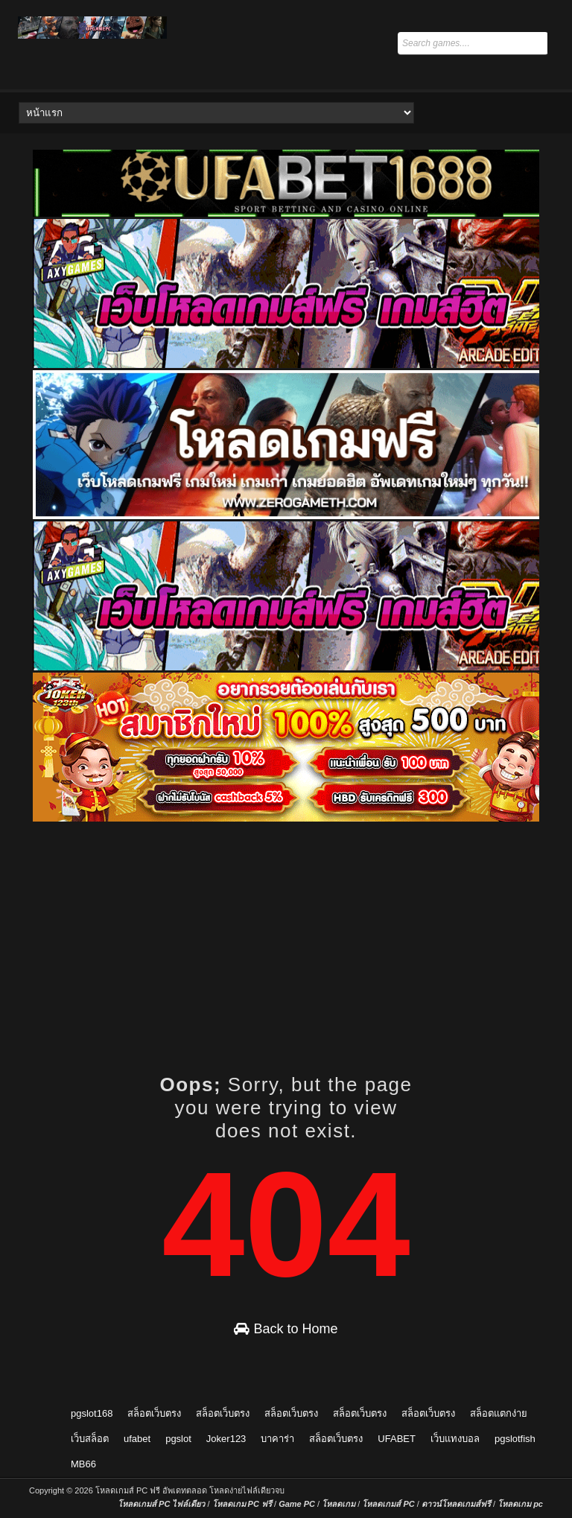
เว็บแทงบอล (455, 1438)
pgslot (178, 1438)
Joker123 (226, 1438)
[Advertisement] (299, 928)
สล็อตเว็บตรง (154, 1413)
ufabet (137, 1438)
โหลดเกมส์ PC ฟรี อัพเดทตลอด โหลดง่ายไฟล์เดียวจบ (190, 1490)
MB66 (83, 1464)
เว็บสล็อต (90, 1438)
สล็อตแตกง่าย (498, 1413)
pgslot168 (91, 1413)
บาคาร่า (277, 1438)
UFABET (397, 1438)
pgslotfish (515, 1438)
